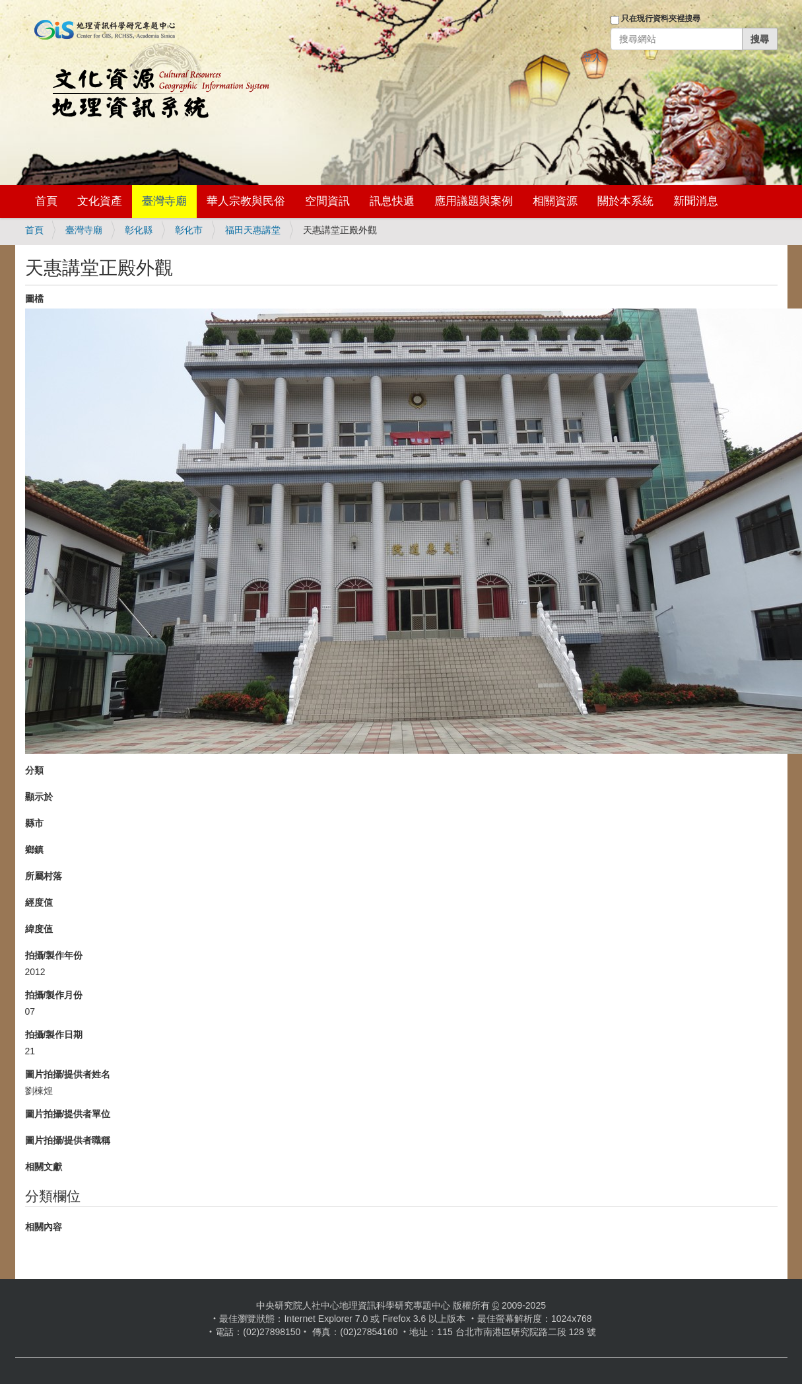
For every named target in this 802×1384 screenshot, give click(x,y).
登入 (592, 57)
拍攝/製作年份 (54, 955)
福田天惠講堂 (253, 230)
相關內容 (43, 1226)
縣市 (34, 823)
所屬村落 (43, 876)
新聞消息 (695, 201)
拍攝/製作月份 (54, 995)
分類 (34, 770)
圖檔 (34, 298)
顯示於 (39, 796)
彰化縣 (138, 230)
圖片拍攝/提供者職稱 (68, 1140)
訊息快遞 (392, 201)
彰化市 (189, 230)
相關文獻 (43, 1166)
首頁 (46, 201)
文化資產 (99, 201)
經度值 (39, 902)
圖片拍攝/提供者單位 (68, 1114)
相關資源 (555, 201)
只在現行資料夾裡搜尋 (660, 18)
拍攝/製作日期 (54, 1034)
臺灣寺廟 (164, 201)
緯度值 (39, 929)
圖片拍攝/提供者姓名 (68, 1074)
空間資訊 (327, 201)
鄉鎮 (34, 849)
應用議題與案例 (473, 201)
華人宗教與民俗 (246, 201)
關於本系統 (625, 201)
